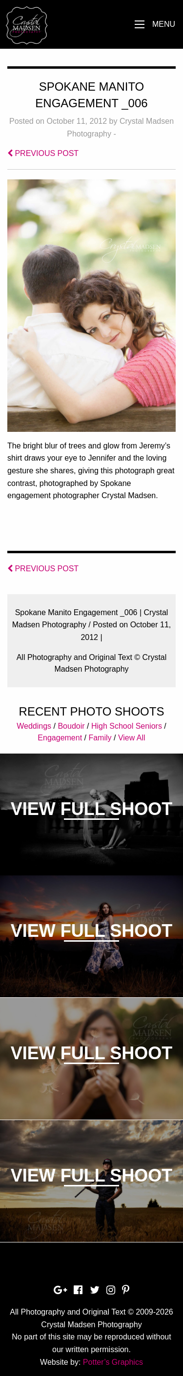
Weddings (34, 726)
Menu (163, 24)
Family (99, 738)
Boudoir (71, 726)
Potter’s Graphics (113, 1362)
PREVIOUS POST (43, 153)
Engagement (60, 738)
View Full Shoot (91, 809)
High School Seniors (126, 726)
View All (131, 738)
